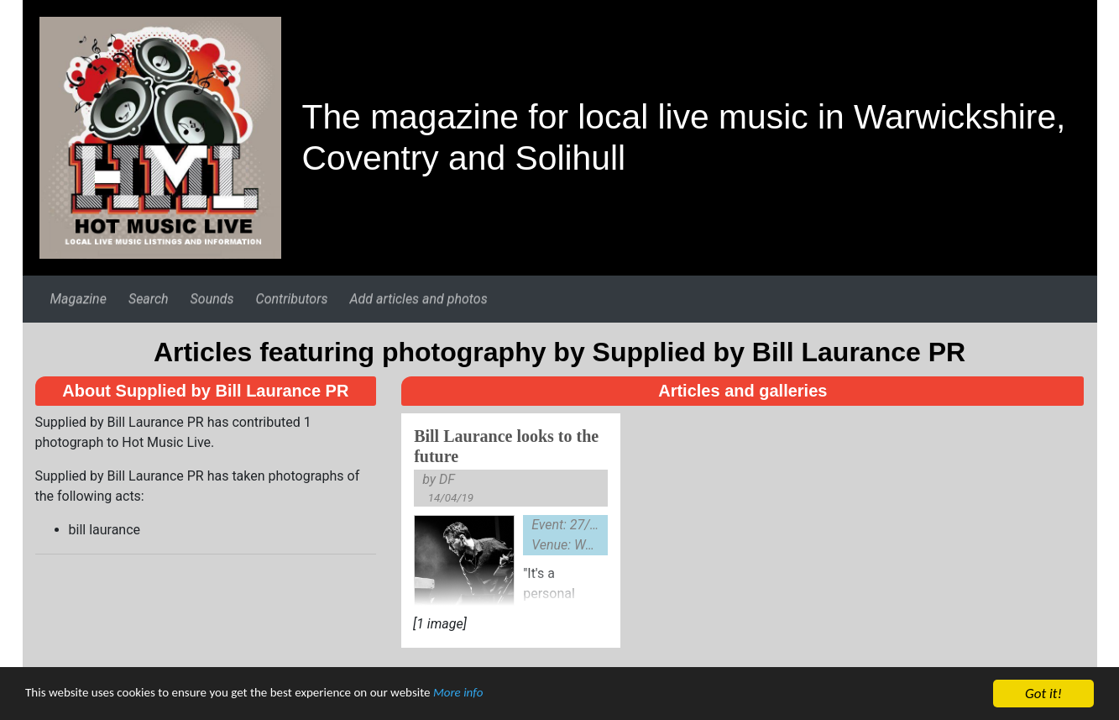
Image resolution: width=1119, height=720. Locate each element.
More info (516, 696)
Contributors (292, 299)
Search (148, 299)
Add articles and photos (418, 299)
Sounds (212, 299)
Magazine (78, 299)
